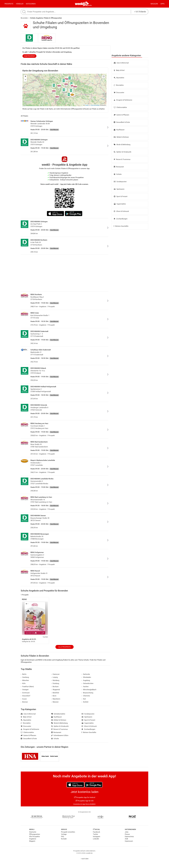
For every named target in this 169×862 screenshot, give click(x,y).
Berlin (90, 5)
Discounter (119, 93)
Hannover (55, 674)
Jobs (126, 832)
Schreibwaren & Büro (60, 735)
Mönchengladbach (89, 690)
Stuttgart (25, 690)
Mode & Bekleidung (122, 145)
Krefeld (85, 702)
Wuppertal (55, 690)
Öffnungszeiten (34, 834)
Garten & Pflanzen (121, 115)
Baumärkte (119, 78)
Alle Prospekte (64, 647)
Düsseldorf (25, 696)
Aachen (85, 687)
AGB (126, 839)
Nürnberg (55, 680)
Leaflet (85, 105)
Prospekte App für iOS (84, 801)
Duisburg (55, 683)
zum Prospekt (29, 56)
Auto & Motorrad (121, 63)
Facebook (96, 832)
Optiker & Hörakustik (122, 152)
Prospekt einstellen (68, 832)
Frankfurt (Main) (27, 687)
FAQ (62, 837)
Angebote (32, 839)
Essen (24, 699)
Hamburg (25, 677)
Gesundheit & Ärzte (122, 122)
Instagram (96, 837)
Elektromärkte (120, 107)
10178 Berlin (140, 12)
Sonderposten (120, 182)
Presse (127, 834)
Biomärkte (119, 85)
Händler (19, 4)
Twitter (95, 834)
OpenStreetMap (95, 105)
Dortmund (25, 693)
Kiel (84, 699)
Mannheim (55, 699)
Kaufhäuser (119, 130)
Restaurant (119, 167)
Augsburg (86, 680)
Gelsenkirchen (87, 683)
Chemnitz (86, 696)
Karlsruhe (86, 674)
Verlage (64, 834)
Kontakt (64, 839)
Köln (23, 683)
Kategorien (31, 4)
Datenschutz (129, 837)
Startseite (32, 832)
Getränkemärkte (58, 714)
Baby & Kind (119, 70)
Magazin (154, 4)
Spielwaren (119, 189)
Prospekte (9, 4)
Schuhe (118, 174)
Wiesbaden (86, 677)
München (25, 680)
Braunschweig (87, 693)
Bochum (55, 687)
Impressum (129, 841)
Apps (162, 4)
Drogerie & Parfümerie (123, 100)
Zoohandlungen (120, 219)
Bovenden (24, 18)
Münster (55, 702)
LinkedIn (96, 839)
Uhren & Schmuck (121, 211)
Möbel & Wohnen (121, 137)
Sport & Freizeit (120, 196)
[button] (103, 76)
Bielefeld (55, 693)
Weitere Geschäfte (121, 226)
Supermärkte (120, 204)
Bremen (24, 702)
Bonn (53, 696)
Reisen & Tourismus (122, 159)
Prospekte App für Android (84, 797)
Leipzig (54, 677)
